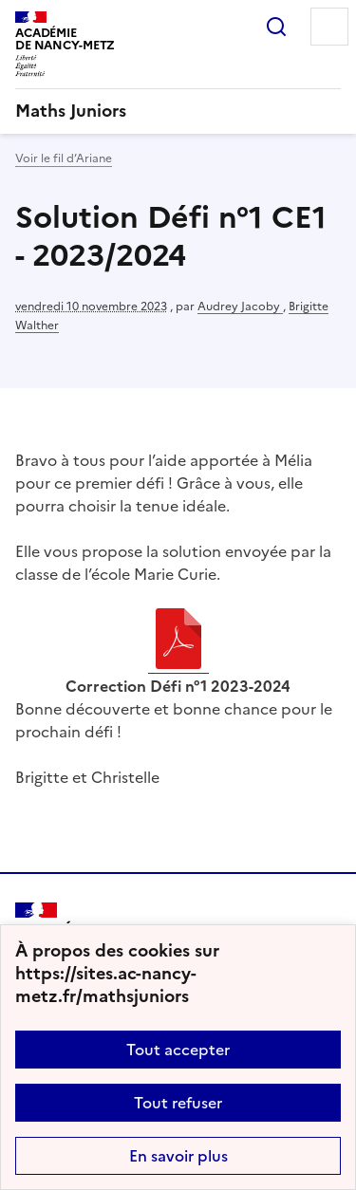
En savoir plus (178, 1155)
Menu (329, 27)
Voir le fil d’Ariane (63, 158)
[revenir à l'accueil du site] (178, 111)
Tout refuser (178, 1102)
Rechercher (276, 27)
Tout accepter (178, 1049)
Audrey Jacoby (240, 306)
